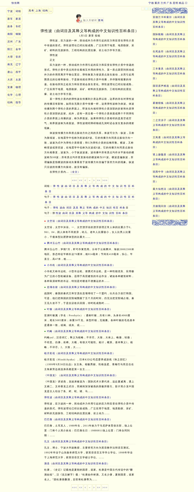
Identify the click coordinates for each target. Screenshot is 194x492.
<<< (74, 180)
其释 (78, 213)
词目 (69, 207)
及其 (76, 207)
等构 (89, 207)
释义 (82, 207)
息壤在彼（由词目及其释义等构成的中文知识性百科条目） (82, 287)
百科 (118, 213)
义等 (85, 213)
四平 (18, 72)
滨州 (10, 41)
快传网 (13, 3)
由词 (65, 213)
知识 (109, 207)
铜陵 (18, 34)
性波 (58, 213)
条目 (125, 213)
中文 (102, 207)
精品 (181, 3)
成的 (96, 207)
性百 (116, 207)
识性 (112, 213)
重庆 (157, 3)
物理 (18, 87)
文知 (105, 213)
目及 (72, 213)
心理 (18, 95)
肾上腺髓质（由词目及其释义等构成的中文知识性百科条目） (169, 159)
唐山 (10, 72)
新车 (10, 18)
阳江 (10, 49)
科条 (122, 207)
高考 (31, 10)
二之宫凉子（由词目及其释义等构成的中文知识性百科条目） (169, 125)
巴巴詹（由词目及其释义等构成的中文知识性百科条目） (78, 419)
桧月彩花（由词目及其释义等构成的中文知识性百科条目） (79, 353)
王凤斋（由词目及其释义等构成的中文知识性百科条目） (169, 142)
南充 (10, 64)
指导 (18, 102)
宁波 (10, 11)
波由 (62, 207)
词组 (18, 11)
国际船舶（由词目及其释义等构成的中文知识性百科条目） (169, 39)
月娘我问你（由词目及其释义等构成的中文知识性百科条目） (169, 211)
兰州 (163, 3)
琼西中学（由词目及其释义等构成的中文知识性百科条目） (169, 176)
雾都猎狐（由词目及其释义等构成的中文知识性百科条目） (169, 108)
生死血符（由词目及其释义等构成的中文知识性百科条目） (169, 56)
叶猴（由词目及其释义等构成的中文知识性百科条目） (79, 309)
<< (80, 180)
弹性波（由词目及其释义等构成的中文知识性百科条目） (78, 397)
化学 (10, 95)
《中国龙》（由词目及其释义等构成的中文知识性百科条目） (81, 375)
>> (98, 180)
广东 (169, 3)
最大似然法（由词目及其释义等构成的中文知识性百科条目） (169, 194)
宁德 (151, 3)
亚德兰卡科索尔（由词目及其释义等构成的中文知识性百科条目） (169, 22)
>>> (104, 180)
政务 (10, 26)
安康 (10, 87)
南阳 (10, 34)
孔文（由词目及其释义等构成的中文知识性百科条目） (77, 441)
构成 (92, 213)
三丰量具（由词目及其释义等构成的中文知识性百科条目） (169, 73)
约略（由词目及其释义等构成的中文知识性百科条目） (79, 331)
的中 (98, 213)
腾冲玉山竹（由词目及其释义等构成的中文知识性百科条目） (84, 243)
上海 (38, 10)
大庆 (10, 79)
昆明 (175, 3)
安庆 (18, 56)
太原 (18, 79)
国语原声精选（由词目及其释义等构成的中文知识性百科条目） (169, 91)
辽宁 (18, 64)
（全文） (74, 172)
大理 (10, 56)
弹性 (56, 207)
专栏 (18, 26)
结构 (10, 102)
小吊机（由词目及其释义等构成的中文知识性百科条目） (81, 265)
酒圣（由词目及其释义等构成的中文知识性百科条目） (77, 463)
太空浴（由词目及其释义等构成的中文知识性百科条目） (81, 221)
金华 (18, 49)
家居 (18, 18)
